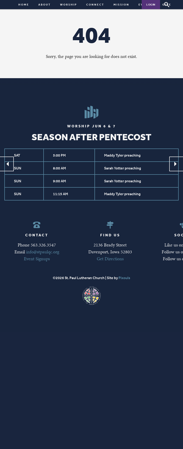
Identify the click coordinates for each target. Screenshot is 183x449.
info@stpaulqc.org (42, 252)
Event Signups (37, 258)
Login (150, 4)
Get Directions (110, 258)
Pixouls (124, 277)
